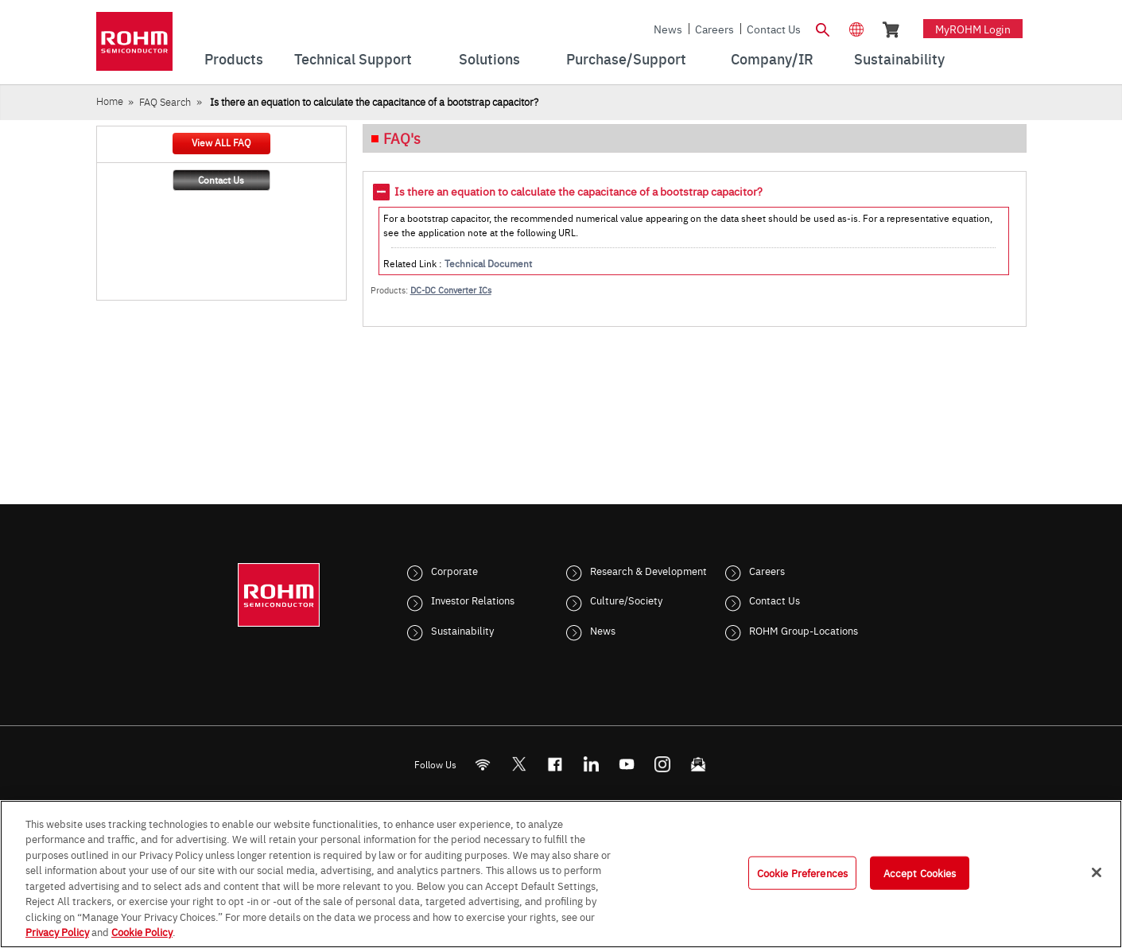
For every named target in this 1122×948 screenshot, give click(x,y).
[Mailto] (698, 764)
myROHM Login (973, 29)
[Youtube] (626, 764)
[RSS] (482, 764)
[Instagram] (662, 764)
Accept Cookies (920, 872)
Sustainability (462, 630)
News (668, 28)
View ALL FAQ (221, 142)
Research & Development (648, 570)
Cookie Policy (142, 931)
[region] (561, 874)
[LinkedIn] (590, 764)
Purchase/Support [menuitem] (626, 58)
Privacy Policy (57, 931)
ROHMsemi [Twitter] (518, 764)
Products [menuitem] (233, 58)
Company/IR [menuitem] (772, 58)
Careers (714, 28)
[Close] (1096, 872)
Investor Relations (472, 599)
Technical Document (488, 263)
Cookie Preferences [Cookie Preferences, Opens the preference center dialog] (802, 872)
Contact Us (774, 28)
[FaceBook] (555, 764)
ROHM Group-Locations (803, 630)
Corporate (454, 570)
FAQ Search (165, 101)
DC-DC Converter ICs (450, 290)
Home (109, 100)
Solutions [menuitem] (489, 58)
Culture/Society (626, 599)
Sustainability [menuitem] (899, 58)
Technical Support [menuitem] (353, 58)
